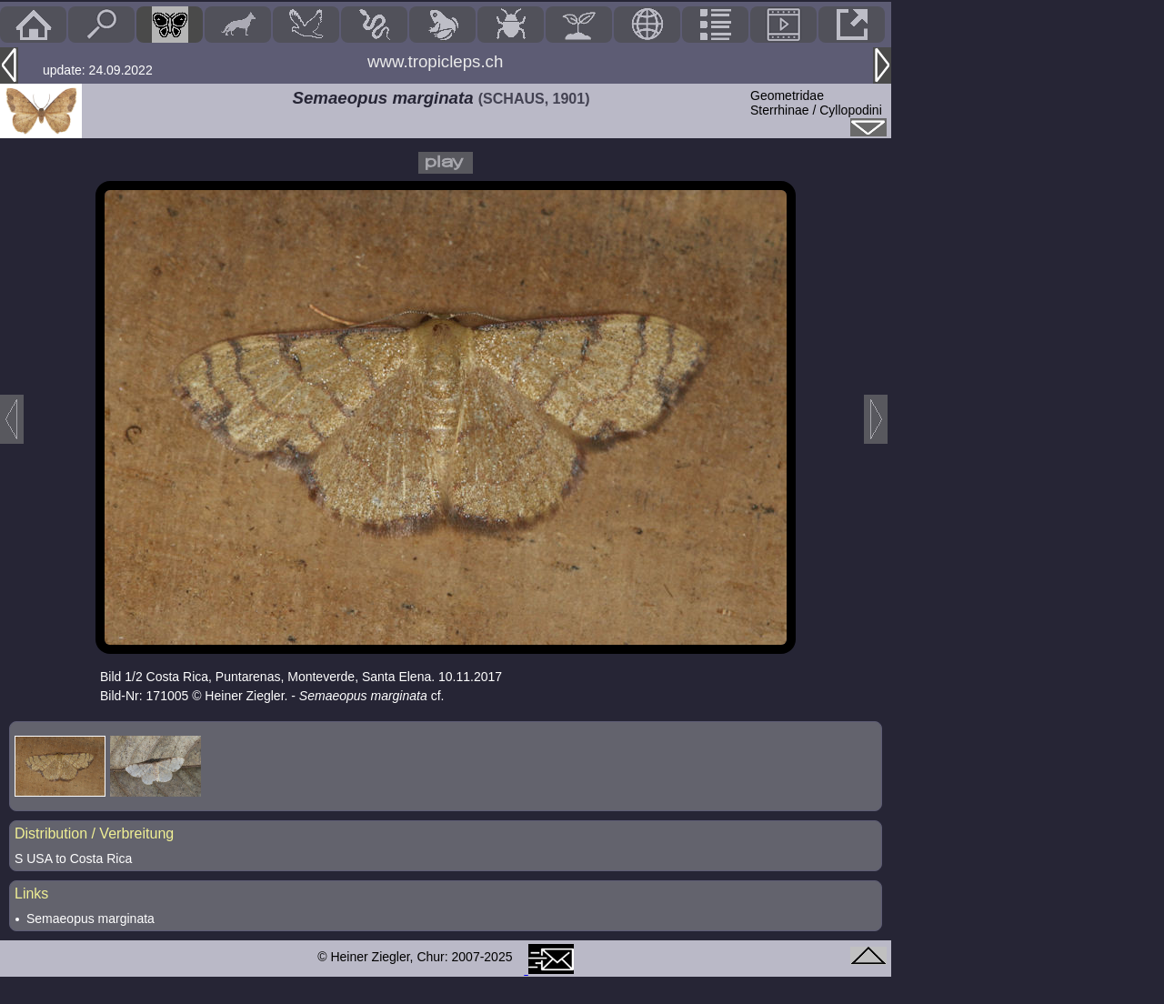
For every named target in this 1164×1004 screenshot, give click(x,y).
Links (31, 893)
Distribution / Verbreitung (94, 833)
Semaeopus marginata (90, 918)
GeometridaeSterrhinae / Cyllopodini (816, 102)
